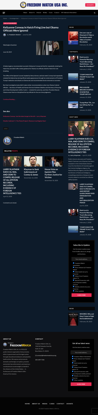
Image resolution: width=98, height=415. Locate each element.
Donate (90, 5)
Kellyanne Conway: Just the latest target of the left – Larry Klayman (24, 116)
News (71, 135)
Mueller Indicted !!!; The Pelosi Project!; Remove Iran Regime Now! (24, 121)
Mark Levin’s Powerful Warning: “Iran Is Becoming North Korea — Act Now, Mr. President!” (87, 61)
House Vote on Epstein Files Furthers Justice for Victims (53, 173)
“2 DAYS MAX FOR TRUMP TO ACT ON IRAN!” (87, 77)
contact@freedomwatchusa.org (46, 355)
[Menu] (4, 13)
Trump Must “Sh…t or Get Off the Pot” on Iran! (87, 105)
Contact (56, 12)
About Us (32, 12)
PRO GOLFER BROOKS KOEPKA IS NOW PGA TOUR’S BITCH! (86, 90)
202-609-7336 (39, 360)
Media (45, 12)
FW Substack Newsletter (69, 12)
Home (25, 12)
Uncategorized (10, 23)
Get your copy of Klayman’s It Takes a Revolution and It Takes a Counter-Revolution (87, 37)
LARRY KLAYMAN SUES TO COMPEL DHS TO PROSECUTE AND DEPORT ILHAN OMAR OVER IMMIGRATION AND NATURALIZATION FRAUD (87, 193)
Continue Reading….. (9, 99)
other (6, 128)
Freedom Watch (15, 35)
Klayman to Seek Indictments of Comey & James (31, 172)
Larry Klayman (75, 155)
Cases (50, 12)
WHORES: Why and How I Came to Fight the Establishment (87, 316)
